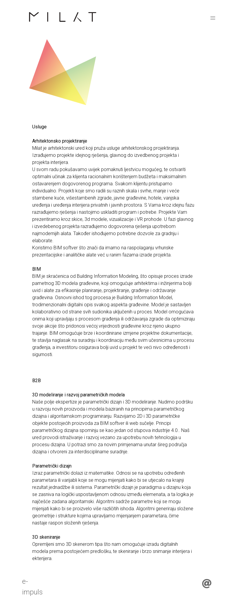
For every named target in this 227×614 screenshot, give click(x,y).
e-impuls (32, 586)
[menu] (213, 17)
